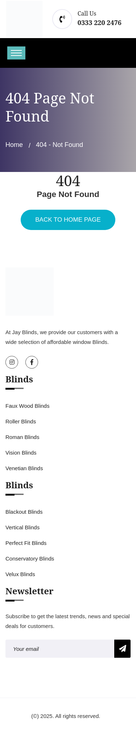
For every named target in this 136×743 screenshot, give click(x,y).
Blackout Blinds (24, 512)
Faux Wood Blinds (27, 406)
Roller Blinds (20, 421)
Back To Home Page (67, 219)
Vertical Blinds (22, 527)
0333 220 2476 (99, 22)
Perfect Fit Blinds (25, 543)
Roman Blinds (22, 437)
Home (14, 144)
